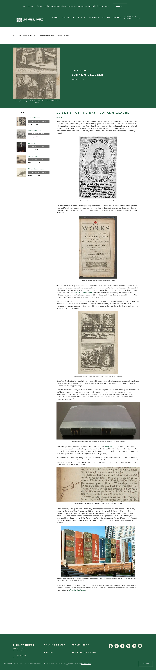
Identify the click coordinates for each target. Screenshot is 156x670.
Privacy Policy (80, 645)
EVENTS (81, 17)
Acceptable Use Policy (85, 652)
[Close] (152, 6)
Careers (49, 652)
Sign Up (120, 6)
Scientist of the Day (46, 36)
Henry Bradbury (110, 446)
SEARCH (117, 17)
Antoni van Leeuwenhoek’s (82, 293)
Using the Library (54, 645)
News (32, 36)
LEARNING (93, 17)
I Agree (145, 664)
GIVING (106, 17)
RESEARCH (68, 17)
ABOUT (56, 17)
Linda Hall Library (20, 36)
